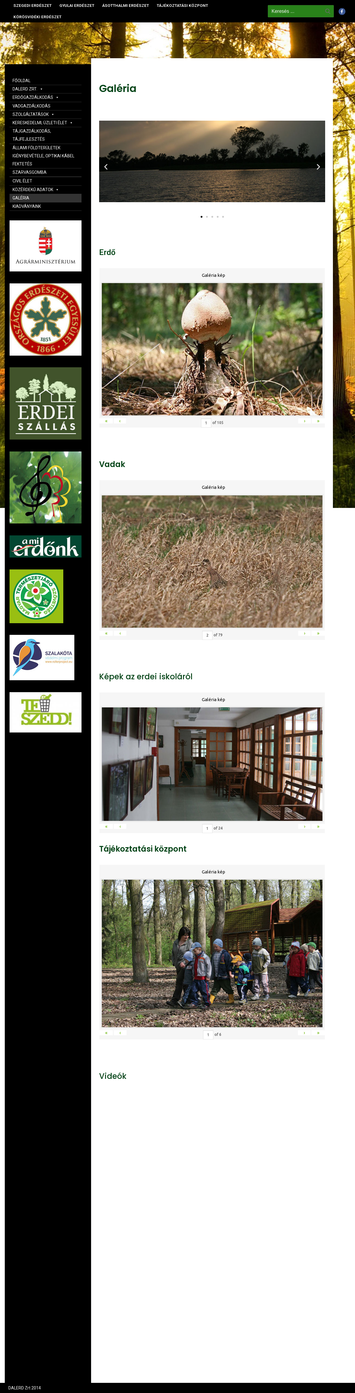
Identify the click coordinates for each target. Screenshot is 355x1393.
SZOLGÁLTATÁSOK (34, 114)
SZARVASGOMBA (30, 172)
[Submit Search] (328, 11)
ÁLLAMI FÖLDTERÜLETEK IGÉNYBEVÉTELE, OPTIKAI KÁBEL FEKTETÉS (43, 155)
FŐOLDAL (21, 80)
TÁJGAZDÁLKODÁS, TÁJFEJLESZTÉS (32, 135)
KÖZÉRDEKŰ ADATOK (36, 189)
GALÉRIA (21, 198)
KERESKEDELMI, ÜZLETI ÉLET (43, 122)
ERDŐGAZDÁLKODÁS (36, 97)
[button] (201, 217)
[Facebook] (342, 11)
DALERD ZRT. (28, 89)
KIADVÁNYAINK (27, 206)
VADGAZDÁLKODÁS (31, 106)
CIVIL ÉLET (22, 181)
